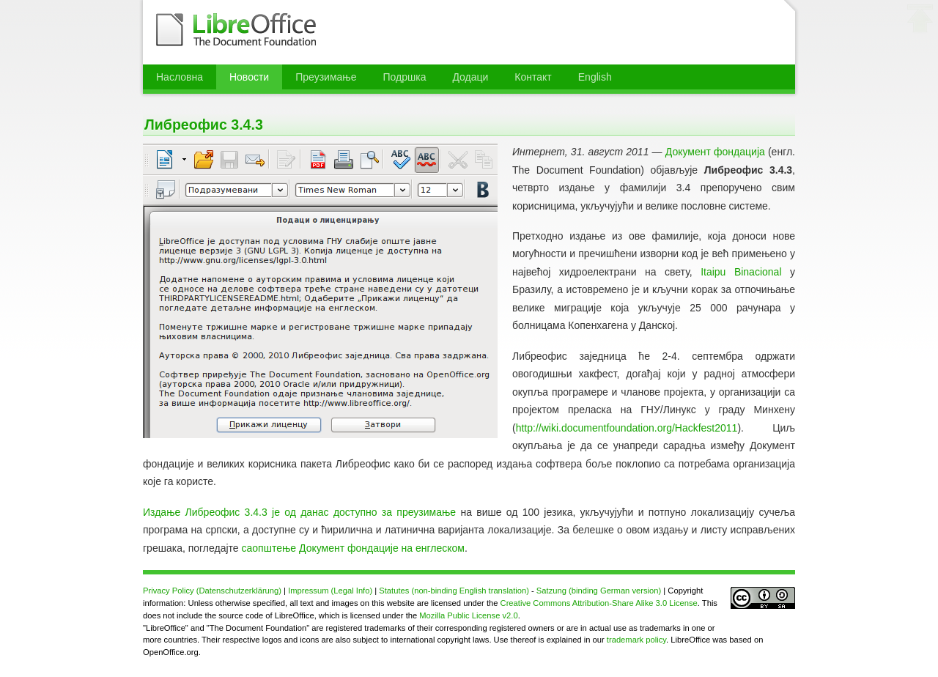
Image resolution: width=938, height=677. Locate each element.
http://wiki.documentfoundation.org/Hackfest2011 (627, 428)
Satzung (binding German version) (598, 590)
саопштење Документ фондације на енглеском (353, 548)
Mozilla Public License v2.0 (468, 615)
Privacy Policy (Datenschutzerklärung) (212, 590)
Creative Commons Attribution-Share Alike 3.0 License (599, 603)
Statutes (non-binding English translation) (454, 590)
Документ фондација (715, 152)
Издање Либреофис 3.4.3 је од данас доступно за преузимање (299, 512)
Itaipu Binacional (741, 272)
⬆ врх (920, 21)
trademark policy (636, 639)
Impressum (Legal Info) (330, 590)
